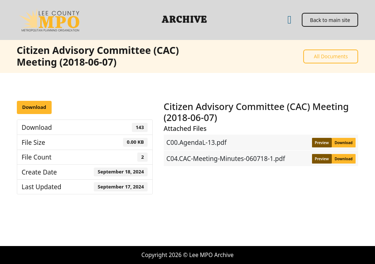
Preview (322, 142)
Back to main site (330, 19)
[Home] (289, 20)
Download (34, 107)
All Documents (331, 56)
